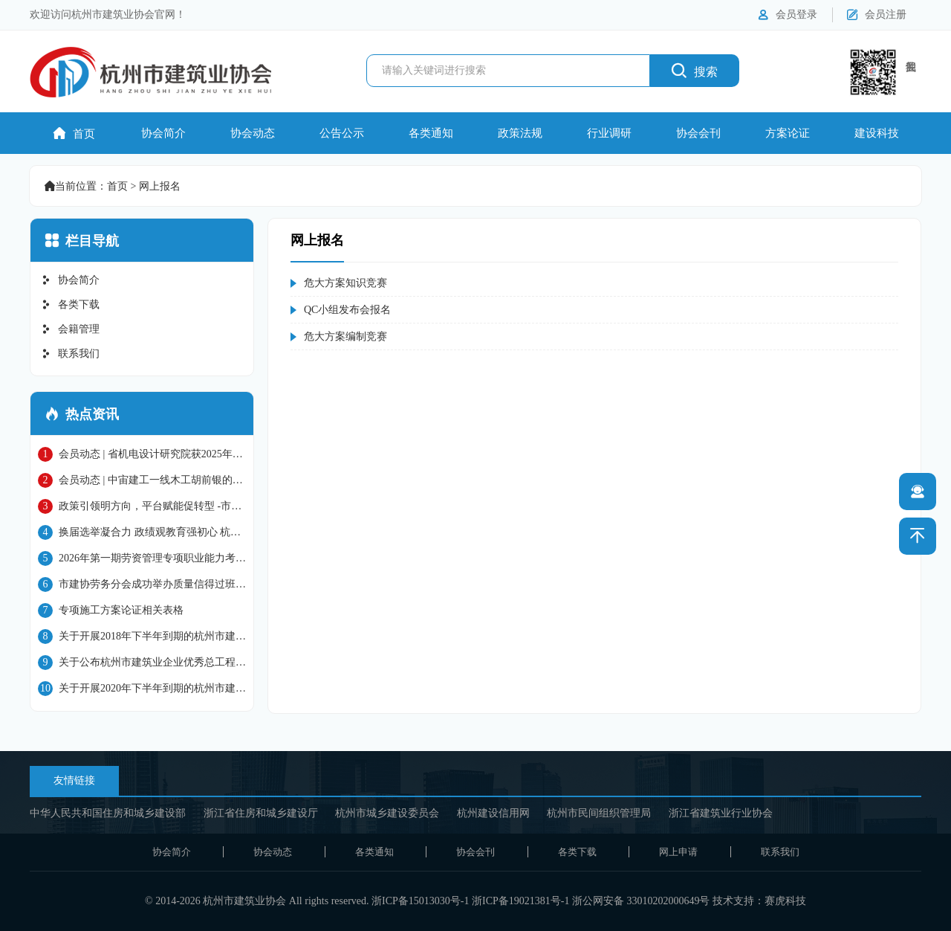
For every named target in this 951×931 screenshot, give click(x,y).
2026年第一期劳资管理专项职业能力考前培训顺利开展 (142, 558)
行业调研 (609, 133)
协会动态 (252, 133)
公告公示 (341, 133)
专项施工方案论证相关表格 (111, 610)
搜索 (695, 70)
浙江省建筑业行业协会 (721, 813)
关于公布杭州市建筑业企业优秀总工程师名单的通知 (142, 662)
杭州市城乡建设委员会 (387, 813)
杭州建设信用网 (493, 813)
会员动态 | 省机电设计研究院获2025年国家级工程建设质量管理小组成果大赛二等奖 (140, 454)
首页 (74, 133)
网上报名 (160, 186)
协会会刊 (698, 133)
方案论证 (787, 133)
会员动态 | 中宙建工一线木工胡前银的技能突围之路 (140, 480)
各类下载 (71, 304)
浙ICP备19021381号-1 (520, 900)
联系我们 (71, 353)
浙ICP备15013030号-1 (420, 900)
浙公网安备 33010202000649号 (641, 900)
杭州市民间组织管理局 (599, 813)
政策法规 (520, 133)
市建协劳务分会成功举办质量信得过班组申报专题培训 (142, 584)
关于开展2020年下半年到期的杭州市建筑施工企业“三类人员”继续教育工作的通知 (142, 688)
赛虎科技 (785, 900)
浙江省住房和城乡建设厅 (261, 813)
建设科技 (876, 133)
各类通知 (431, 133)
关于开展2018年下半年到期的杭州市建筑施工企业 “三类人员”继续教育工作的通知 (142, 636)
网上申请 (678, 851)
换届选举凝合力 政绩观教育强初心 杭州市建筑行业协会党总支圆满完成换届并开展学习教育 (142, 532)
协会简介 (163, 133)
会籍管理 (71, 329)
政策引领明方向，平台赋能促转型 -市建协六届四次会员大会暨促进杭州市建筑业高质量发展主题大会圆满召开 (142, 506)
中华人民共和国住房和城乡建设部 (108, 813)
